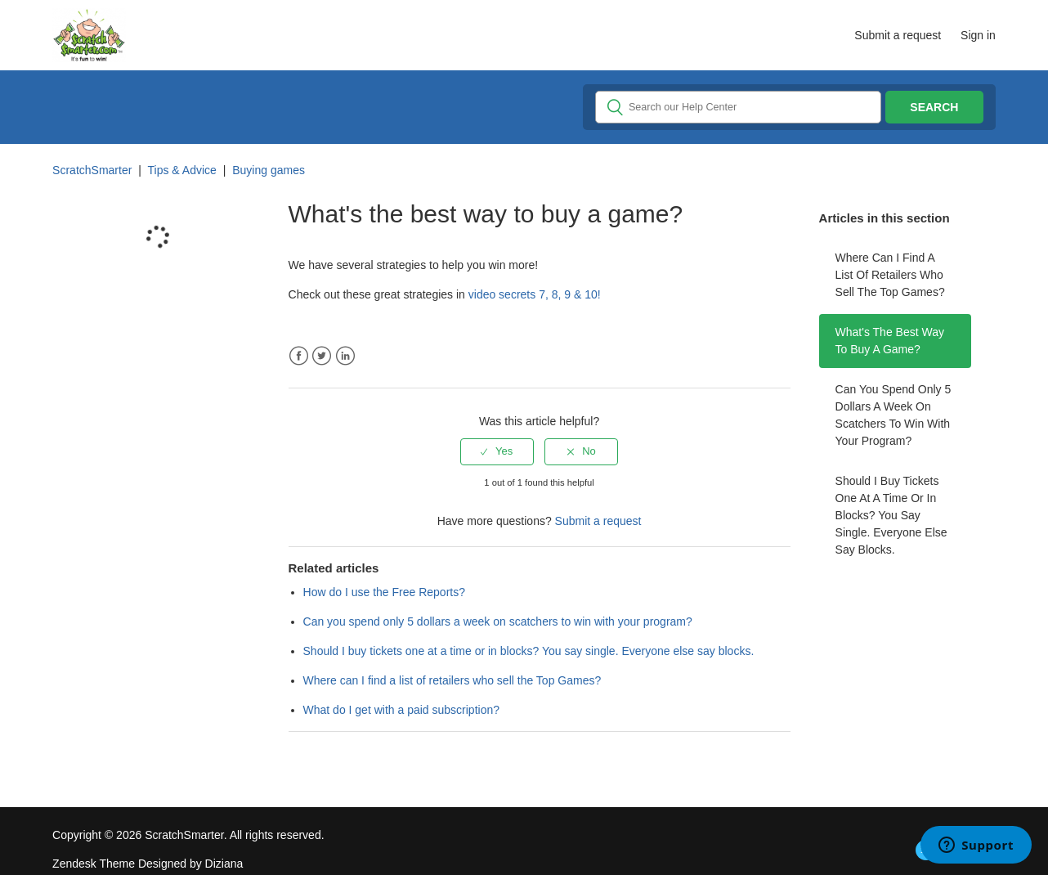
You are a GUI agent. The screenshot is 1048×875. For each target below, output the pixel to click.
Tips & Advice (182, 170)
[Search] (738, 107)
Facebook (299, 356)
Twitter (321, 356)
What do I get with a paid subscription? (401, 709)
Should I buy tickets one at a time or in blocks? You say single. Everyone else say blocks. (891, 515)
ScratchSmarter (92, 170)
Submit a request (897, 35)
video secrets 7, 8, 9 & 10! (534, 294)
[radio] (497, 451)
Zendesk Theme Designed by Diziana (147, 863)
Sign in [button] (978, 35)
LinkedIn (345, 356)
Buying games (268, 170)
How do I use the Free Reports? (384, 592)
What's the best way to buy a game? (889, 340)
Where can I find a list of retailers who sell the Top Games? (890, 274)
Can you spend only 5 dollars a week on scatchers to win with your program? (893, 415)
